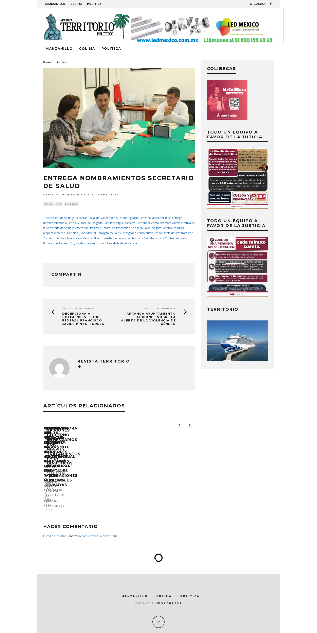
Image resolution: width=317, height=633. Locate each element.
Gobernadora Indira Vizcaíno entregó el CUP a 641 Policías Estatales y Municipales (79, 483)
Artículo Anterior (77, 309)
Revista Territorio (62, 194)
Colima (76, 3)
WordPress (169, 592)
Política (94, 3)
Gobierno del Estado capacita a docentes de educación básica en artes (156, 483)
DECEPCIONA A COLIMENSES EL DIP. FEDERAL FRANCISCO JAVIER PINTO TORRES (83, 319)
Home (47, 62)
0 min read (71, 204)
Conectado (74, 525)
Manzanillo (55, 3)
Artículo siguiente (160, 309)
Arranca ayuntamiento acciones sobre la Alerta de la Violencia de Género (148, 319)
